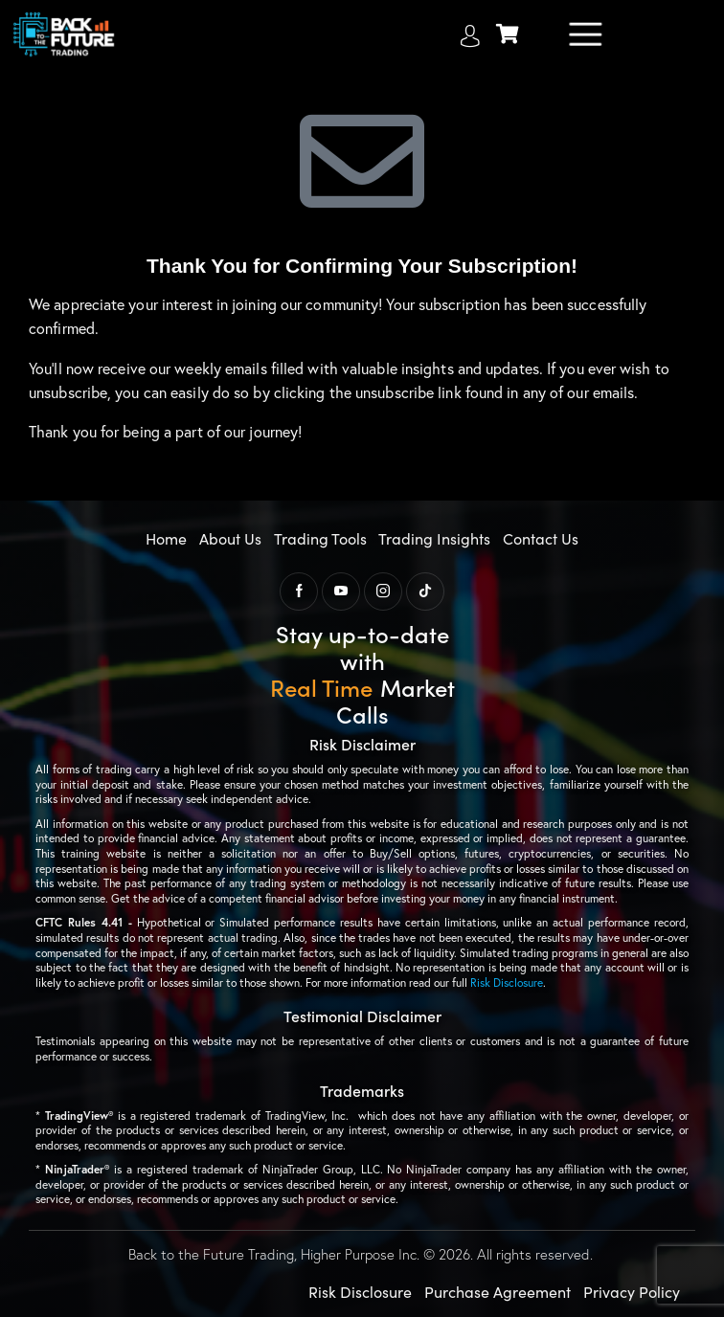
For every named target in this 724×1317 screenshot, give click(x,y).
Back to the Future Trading (211, 1254)
